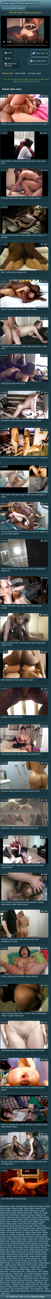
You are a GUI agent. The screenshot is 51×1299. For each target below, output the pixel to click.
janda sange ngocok (38, 1247)
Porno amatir (31, 1265)
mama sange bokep (8, 1254)
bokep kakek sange (14, 1219)
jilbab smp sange (18, 1252)
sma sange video (35, 1260)
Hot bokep (4, 1267)
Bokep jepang (6, 1274)
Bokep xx (28, 1276)
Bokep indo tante (25, 1280)
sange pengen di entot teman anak (23, 1257)
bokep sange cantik (31, 1230)
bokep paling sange (27, 1228)
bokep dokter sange (20, 1211)
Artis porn (19, 1276)
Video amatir (20, 73)
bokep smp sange (33, 1234)
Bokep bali (31, 1282)
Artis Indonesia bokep (19, 1289)
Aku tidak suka (38, 61)
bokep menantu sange (27, 1224)
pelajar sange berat (26, 1254)
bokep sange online (33, 1232)
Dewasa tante (18, 1284)
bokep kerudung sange (33, 1219)
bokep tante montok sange (39, 1239)
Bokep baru (35, 1267)
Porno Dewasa (36, 1289)
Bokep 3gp (14, 1291)
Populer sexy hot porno (28, 3)
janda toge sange (7, 1250)
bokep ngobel (12, 1228)
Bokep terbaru (32, 1263)
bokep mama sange (8, 1224)
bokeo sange (17, 1208)
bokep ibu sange (27, 1215)
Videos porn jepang (42, 1291)
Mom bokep (43, 1271)
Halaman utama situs (20, 1296)
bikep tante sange (7, 1206)
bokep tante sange (8, 1241)
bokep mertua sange (24, 1226)
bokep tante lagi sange (17, 1239)
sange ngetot (34, 1256)
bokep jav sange (13, 1217)
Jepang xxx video (41, 1280)
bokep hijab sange (25, 1213)
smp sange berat (18, 1263)
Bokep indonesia (32, 1284)
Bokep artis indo (18, 1282)
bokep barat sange (32, 1208)
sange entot (23, 1256)
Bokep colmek (11, 1280)
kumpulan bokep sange (36, 1252)
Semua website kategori (13, 8)
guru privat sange (21, 1245)
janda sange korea (21, 1247)
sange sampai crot (32, 1258)
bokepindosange (18, 1243)
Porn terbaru (5, 1284)
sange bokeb (11, 1256)
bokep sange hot (17, 1232)
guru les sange (6, 1245)
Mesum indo (41, 1282)
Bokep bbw (9, 1276)
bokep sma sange (17, 1234)
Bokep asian (16, 1278)
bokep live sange (19, 1221)
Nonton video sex (17, 1271)
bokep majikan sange (36, 1221)
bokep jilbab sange (29, 1217)
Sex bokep (37, 1276)
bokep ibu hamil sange (9, 1215)
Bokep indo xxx (26, 1291)
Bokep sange (9, 3)
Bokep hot (42, 1265)
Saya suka (38, 53)
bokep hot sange (41, 1213)
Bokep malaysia (11, 1269)
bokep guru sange (37, 1211)
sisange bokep (21, 1260)
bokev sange (31, 1243)
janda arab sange (36, 1245)
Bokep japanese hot (27, 1287)
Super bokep (24, 1269)
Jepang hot (24, 1267)
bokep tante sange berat (27, 1241)
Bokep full (21, 1265)
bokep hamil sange (8, 1213)
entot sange (43, 1243)
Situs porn (5, 1293)
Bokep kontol (10, 1265)
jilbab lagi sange (36, 1250)
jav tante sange (34, 73)
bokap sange (21, 1206)
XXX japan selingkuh (33, 1274)
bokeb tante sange (36, 1206)
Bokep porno (31, 1271)
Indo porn (14, 1267)
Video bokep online (31, 1278)
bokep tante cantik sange (22, 1237)
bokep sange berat (14, 1230)
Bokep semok (12, 1287)
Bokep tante (5, 1282)
